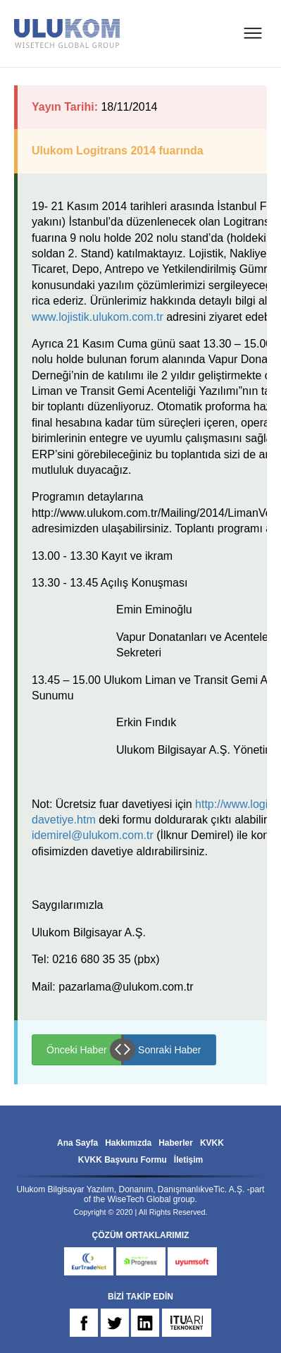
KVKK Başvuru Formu (122, 1160)
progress (141, 1261)
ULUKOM (67, 33)
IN (145, 1323)
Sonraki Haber (169, 1049)
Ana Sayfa (77, 1143)
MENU (253, 33)
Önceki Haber (76, 1049)
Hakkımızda (128, 1143)
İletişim (188, 1160)
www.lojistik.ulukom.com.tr (97, 317)
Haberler (175, 1143)
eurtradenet (88, 1261)
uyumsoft (192, 1261)
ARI (186, 1323)
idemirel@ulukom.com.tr (93, 835)
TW (115, 1323)
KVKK (212, 1143)
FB (84, 1323)
